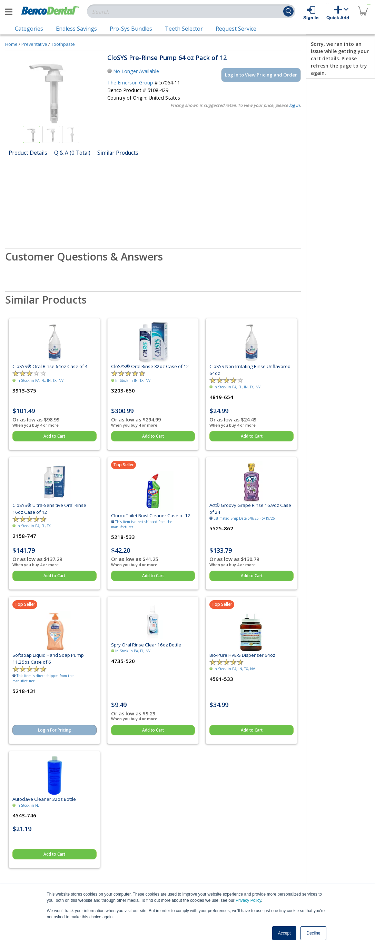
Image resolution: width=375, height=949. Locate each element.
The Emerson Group (130, 82)
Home (11, 44)
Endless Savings (76, 28)
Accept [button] (284, 933)
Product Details (28, 152)
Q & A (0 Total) (72, 152)
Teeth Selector (184, 28)
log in (294, 105)
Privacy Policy (248, 900)
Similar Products (117, 152)
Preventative (34, 44)
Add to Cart (54, 436)
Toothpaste (63, 44)
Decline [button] (313, 933)
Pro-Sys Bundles (131, 28)
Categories (29, 28)
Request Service (236, 28)
